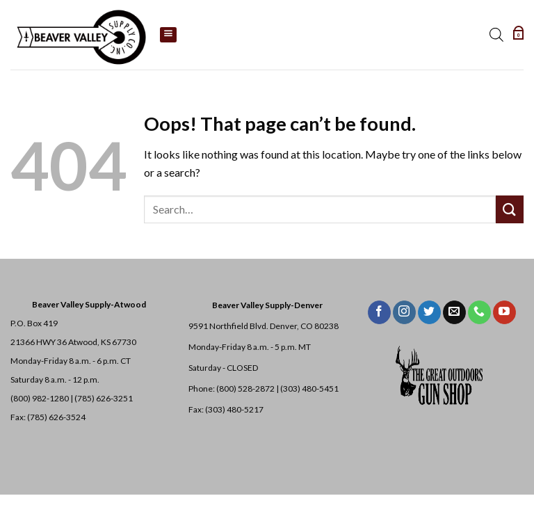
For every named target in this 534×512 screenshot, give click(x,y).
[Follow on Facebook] (379, 312)
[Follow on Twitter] (429, 312)
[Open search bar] (498, 35)
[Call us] (479, 312)
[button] (519, 34)
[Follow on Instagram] (404, 312)
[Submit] (510, 209)
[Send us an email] (454, 312)
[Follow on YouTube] (504, 312)
